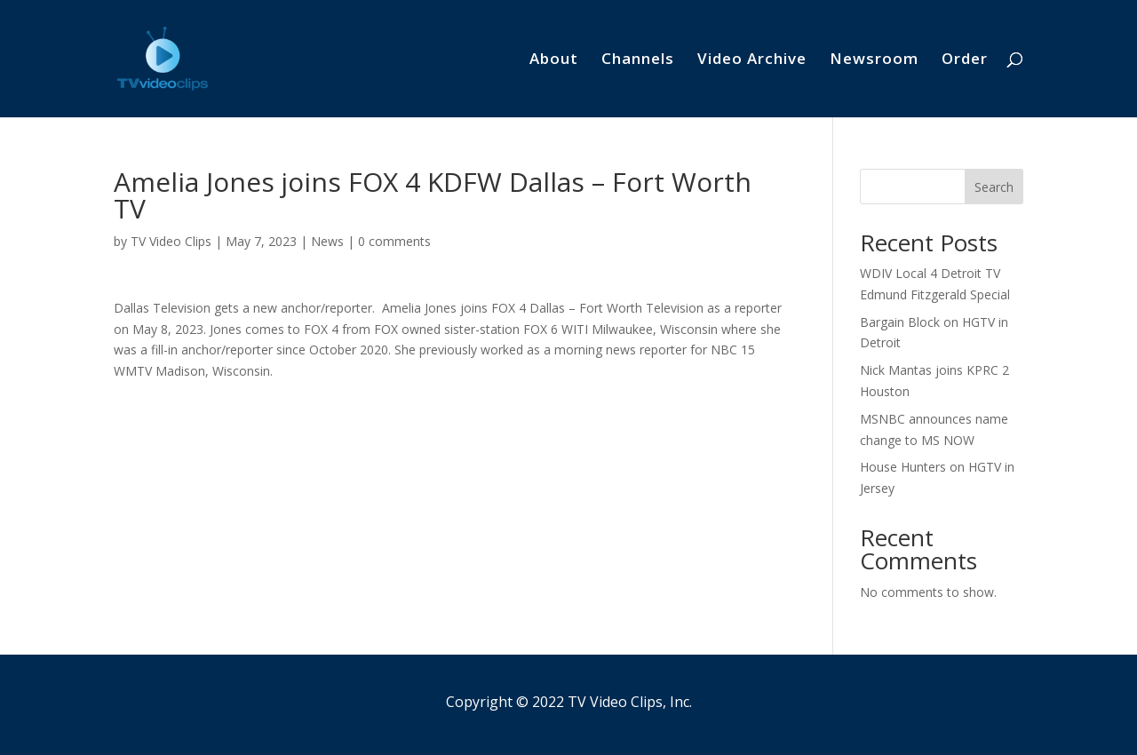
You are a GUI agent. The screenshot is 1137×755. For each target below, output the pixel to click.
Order (965, 60)
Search (994, 187)
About (553, 60)
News (327, 241)
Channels (637, 60)
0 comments (394, 241)
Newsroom (874, 60)
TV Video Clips (171, 241)
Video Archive (752, 60)
